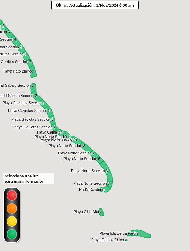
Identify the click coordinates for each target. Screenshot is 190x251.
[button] (18, 71)
